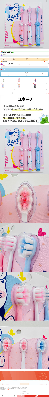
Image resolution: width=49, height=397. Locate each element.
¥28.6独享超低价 (37, 396)
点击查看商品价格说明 (24, 391)
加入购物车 (20, 395)
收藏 (14, 396)
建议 (8, 389)
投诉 (7, 389)
